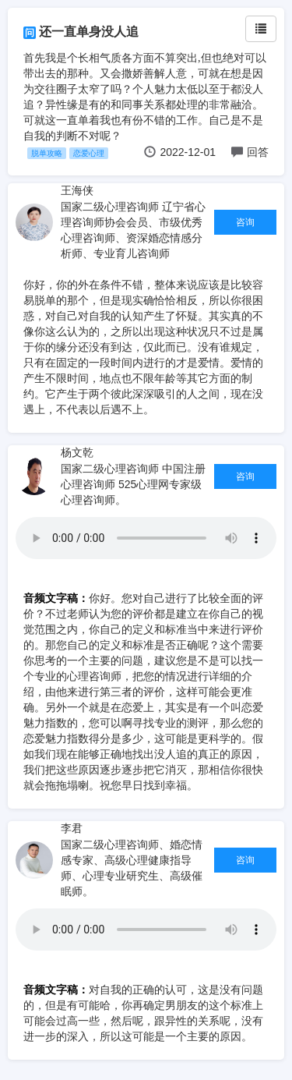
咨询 (245, 222)
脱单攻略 (46, 153)
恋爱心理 (88, 153)
